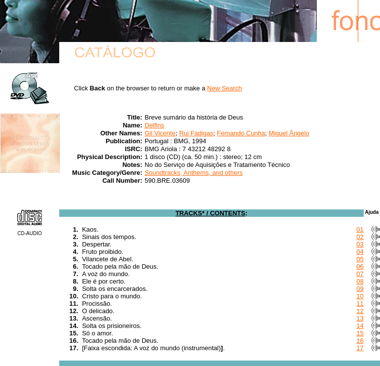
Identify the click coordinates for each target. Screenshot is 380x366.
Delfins (154, 125)
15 (359, 333)
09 (359, 288)
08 (359, 281)
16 (359, 340)
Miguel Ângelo (288, 133)
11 (359, 303)
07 (359, 274)
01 (359, 229)
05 (359, 259)
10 (359, 296)
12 (359, 311)
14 (359, 325)
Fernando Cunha (241, 133)
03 (359, 244)
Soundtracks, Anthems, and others (194, 172)
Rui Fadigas (196, 133)
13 (359, 318)
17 (359, 348)
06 (359, 266)
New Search (224, 88)
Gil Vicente (160, 133)
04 (359, 251)
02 (359, 237)
